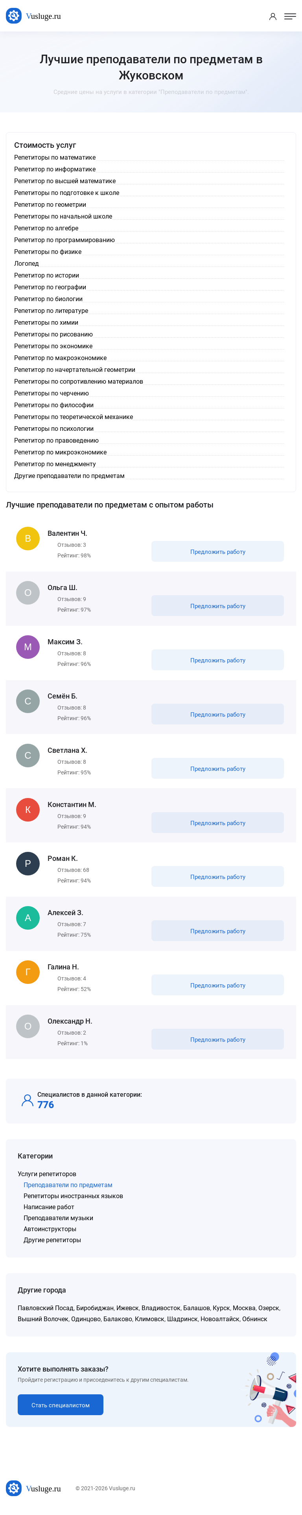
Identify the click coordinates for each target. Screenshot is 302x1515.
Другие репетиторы (52, 1244)
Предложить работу (217, 552)
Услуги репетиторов (47, 1178)
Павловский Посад (46, 1312)
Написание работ (49, 1211)
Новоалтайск (220, 1323)
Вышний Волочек (43, 1323)
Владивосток (161, 1312)
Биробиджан (95, 1312)
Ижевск (127, 1312)
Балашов (196, 1312)
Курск (221, 1312)
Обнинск (254, 1323)
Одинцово (86, 1323)
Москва (244, 1312)
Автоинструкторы (50, 1233)
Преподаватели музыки (58, 1222)
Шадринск (182, 1323)
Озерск (268, 1312)
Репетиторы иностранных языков (73, 1200)
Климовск (149, 1323)
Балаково (117, 1323)
